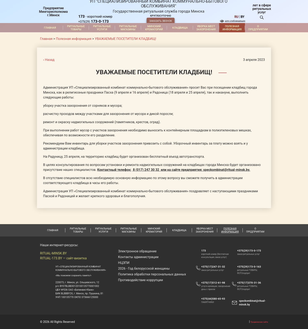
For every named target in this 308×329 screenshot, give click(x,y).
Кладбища (180, 27)
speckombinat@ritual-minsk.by (252, 307)
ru (236, 16)
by (242, 16)
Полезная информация (232, 28)
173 (203, 255)
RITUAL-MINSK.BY (53, 258)
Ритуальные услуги (102, 28)
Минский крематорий (154, 28)
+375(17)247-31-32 (213, 271)
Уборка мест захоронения (206, 28)
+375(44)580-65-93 (215, 303)
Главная (50, 27)
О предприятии (258, 28)
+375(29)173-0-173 (251, 255)
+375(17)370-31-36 (249, 287)
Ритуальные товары (76, 28)
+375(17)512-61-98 (213, 287)
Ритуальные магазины (128, 28)
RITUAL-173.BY (51, 263)
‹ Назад (48, 60)
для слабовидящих (235, 21)
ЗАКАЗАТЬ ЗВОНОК (160, 21)
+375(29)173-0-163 (251, 271)
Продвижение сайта (259, 322)
